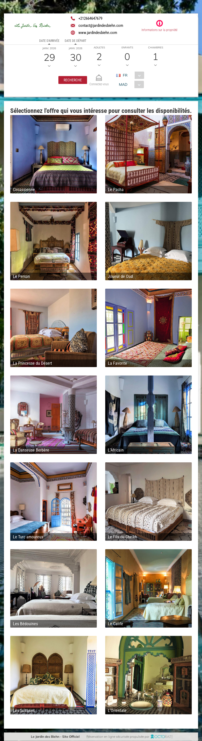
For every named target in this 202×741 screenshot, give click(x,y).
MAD (123, 84)
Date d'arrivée (49, 40)
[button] (72, 80)
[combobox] (132, 75)
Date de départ (75, 40)
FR (125, 75)
